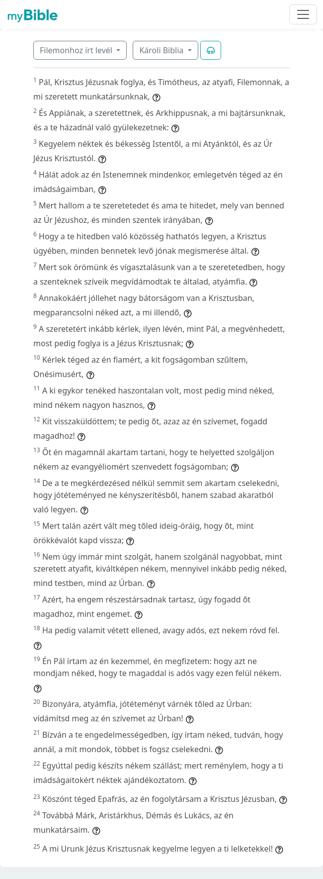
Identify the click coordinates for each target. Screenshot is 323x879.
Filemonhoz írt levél (77, 50)
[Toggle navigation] (303, 14)
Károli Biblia (162, 50)
